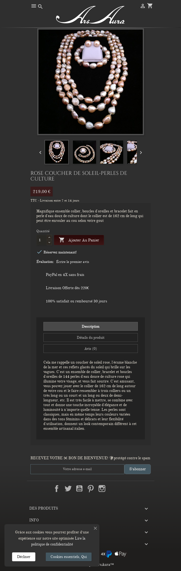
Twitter (68, 488)
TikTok (124, 488)
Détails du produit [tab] (90, 337)
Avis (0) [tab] (90, 349)
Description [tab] (90, 326)
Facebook (56, 488)
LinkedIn (113, 488)
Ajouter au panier (79, 240)
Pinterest (90, 488)
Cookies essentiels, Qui (69, 556)
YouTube (79, 488)
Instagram (102, 488)
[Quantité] (41, 240)
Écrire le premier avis (72, 262)
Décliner (23, 556)
